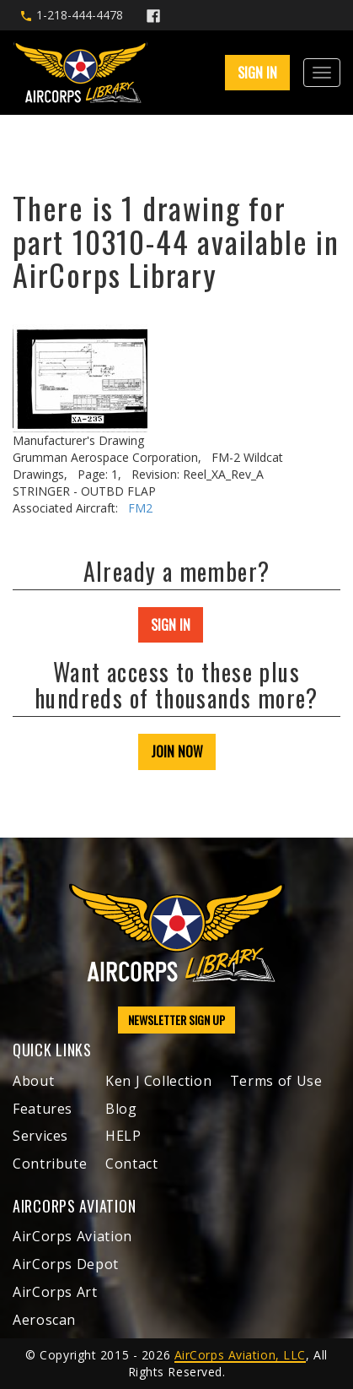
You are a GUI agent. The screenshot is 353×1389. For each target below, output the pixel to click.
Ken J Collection (158, 1081)
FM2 (140, 508)
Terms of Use (276, 1081)
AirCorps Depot (66, 1264)
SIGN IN (257, 72)
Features (42, 1108)
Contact (131, 1163)
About (33, 1081)
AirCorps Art (55, 1292)
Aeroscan (44, 1319)
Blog (121, 1108)
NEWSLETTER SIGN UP (176, 1019)
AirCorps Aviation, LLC (240, 1355)
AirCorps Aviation (72, 1236)
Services (40, 1135)
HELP (123, 1135)
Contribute (50, 1163)
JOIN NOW (177, 751)
